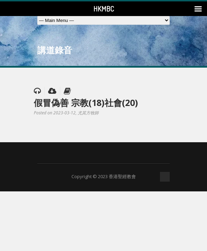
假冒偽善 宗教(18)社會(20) (86, 102)
